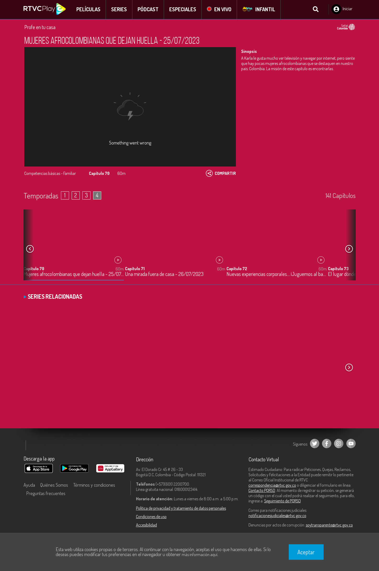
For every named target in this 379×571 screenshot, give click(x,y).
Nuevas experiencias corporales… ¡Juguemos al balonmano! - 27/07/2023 (277, 275)
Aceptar (306, 552)
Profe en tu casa (39, 27)
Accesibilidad (146, 525)
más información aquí (199, 554)
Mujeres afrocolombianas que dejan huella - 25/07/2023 (74, 275)
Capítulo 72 (237, 269)
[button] (349, 249)
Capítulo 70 (34, 269)
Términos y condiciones (94, 485)
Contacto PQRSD (261, 491)
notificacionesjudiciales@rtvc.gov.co (277, 516)
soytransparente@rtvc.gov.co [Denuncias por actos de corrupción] (329, 525)
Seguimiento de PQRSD (282, 501)
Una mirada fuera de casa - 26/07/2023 (164, 275)
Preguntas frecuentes (45, 494)
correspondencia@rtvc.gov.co (272, 485)
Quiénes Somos (54, 485)
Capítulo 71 (135, 269)
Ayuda (29, 485)
